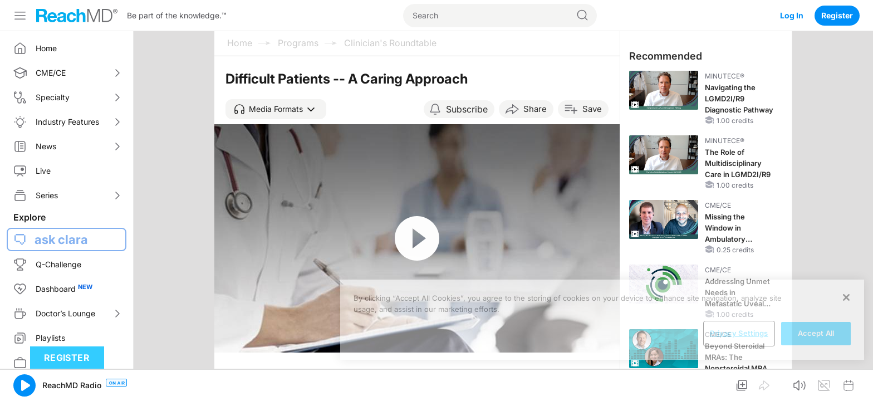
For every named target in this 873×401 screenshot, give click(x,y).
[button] (275, 109)
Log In (791, 15)
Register (837, 15)
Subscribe (467, 109)
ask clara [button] (61, 239)
